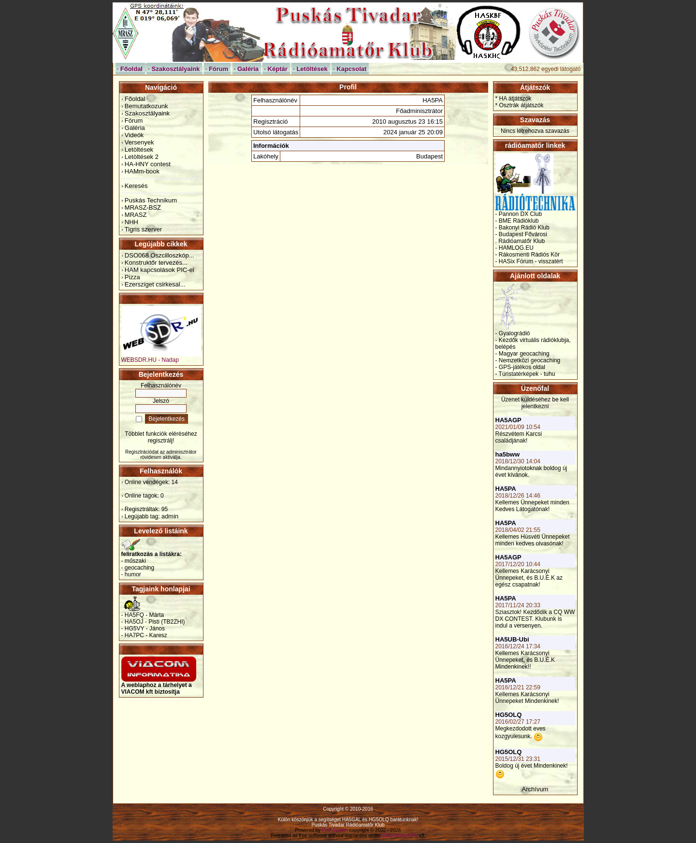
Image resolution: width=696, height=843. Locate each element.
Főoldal (135, 98)
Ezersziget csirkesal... (155, 284)
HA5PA (505, 488)
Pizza (132, 277)
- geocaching (138, 567)
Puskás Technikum (151, 200)
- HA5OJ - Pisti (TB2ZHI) (153, 621)
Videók (134, 135)
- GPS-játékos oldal (520, 367)
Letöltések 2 (142, 156)
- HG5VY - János (143, 628)
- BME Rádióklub (517, 220)
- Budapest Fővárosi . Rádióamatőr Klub (521, 237)
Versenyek (139, 142)
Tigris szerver (143, 229)
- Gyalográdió (512, 333)
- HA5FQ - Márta (142, 615)
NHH (131, 222)
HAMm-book (142, 171)
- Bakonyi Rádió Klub (522, 227)
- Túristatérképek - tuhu (525, 374)
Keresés (136, 185)
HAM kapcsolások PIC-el (159, 269)
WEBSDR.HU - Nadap (161, 357)
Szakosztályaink (147, 113)
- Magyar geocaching (522, 353)
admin (169, 516)
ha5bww (507, 454)
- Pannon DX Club (518, 214)
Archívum (535, 789)
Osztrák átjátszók (521, 105)
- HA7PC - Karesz (144, 635)
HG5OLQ (508, 714)
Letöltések (139, 149)
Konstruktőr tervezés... (156, 262)
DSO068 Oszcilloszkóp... (159, 255)
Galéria (135, 127)
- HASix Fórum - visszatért (529, 261)
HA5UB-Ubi (512, 639)
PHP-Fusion (335, 830)
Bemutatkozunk (146, 106)
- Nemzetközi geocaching (528, 360)
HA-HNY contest (148, 164)
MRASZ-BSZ (143, 207)
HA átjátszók (515, 98)
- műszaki (133, 560)
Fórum (134, 120)
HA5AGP (508, 420)
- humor (131, 574)
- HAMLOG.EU (514, 247)
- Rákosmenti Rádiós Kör (527, 254)
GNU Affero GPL (400, 835)
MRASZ (136, 214)
